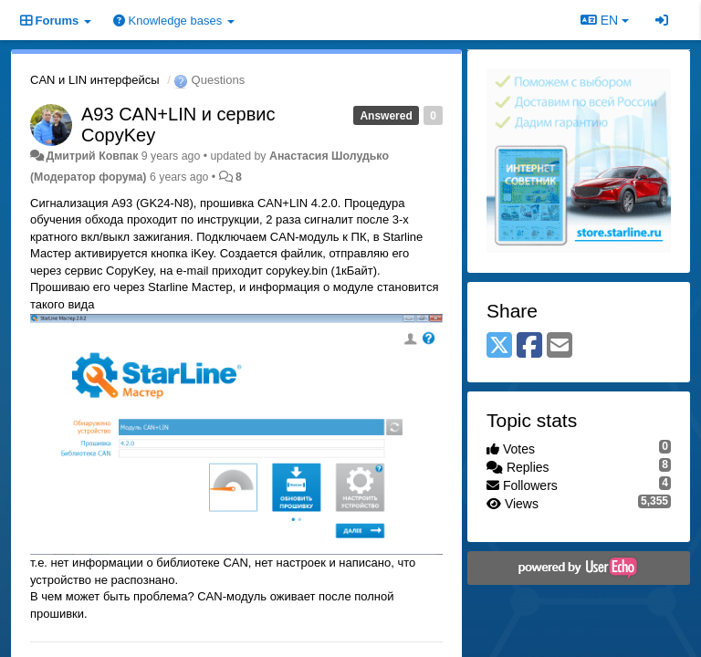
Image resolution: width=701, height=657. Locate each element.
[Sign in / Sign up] (661, 20)
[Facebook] (529, 346)
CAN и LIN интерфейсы (95, 80)
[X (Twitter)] (499, 346)
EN (605, 20)
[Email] (559, 346)
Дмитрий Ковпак (92, 156)
